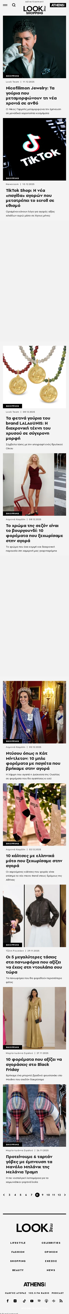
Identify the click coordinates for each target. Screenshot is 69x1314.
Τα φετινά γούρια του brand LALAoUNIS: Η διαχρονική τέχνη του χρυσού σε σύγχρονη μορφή (28, 428)
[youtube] (32, 1301)
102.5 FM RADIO (39, 1293)
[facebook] (7, 1301)
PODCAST (58, 1293)
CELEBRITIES (51, 1242)
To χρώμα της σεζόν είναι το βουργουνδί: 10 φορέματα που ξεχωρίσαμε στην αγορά (34, 533)
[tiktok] (24, 1301)
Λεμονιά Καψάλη (15, 519)
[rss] (61, 1301)
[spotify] (39, 1301)
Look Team (12, 81)
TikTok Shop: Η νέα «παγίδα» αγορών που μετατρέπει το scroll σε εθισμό (30, 198)
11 (53, 1195)
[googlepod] (53, 1301)
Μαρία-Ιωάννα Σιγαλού (19, 1053)
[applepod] (46, 1301)
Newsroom (12, 184)
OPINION (51, 1252)
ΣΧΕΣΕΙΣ (51, 1261)
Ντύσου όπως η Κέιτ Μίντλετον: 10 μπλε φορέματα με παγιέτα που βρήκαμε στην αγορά (33, 761)
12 (59, 1195)
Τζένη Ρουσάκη (15, 950)
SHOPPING (18, 1261)
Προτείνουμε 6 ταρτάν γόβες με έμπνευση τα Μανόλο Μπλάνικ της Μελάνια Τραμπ (29, 1164)
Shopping (12, 76)
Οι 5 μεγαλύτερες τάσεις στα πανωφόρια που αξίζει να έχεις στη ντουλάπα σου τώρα (34, 964)
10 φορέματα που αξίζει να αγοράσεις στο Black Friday (34, 1064)
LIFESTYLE (18, 1242)
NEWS (51, 1270)
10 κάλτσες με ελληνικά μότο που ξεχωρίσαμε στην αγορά (34, 860)
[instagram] (15, 1301)
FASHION (18, 1252)
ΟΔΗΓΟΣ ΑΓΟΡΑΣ (15, 1293)
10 (48, 1195)
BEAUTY (18, 1270)
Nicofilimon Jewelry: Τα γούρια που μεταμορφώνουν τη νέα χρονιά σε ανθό (31, 95)
